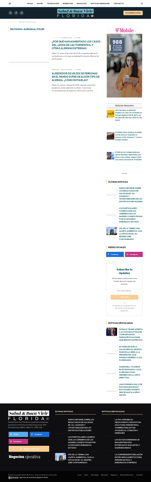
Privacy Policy (129, 308)
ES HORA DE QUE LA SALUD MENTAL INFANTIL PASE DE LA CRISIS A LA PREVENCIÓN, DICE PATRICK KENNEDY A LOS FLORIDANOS (130, 353)
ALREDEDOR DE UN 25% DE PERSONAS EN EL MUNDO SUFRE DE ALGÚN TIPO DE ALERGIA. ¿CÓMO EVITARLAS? (76, 77)
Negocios (82, 3)
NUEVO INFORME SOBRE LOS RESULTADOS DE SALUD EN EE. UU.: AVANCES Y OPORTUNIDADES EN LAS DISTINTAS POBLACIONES (131, 195)
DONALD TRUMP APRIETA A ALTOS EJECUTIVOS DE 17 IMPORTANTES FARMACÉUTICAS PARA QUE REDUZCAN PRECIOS (131, 334)
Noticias (55, 37)
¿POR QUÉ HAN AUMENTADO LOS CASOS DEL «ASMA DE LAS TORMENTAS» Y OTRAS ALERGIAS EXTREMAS (76, 45)
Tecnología (53, 3)
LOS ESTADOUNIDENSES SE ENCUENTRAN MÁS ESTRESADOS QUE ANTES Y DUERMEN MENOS (127, 443)
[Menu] (10, 3)
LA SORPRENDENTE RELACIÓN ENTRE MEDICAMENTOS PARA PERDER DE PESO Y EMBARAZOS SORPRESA (129, 458)
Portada (21, 22)
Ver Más (124, 173)
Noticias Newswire (100, 3)
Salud (40, 3)
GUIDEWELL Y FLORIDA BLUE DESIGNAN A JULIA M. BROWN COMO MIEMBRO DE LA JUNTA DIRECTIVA (130, 372)
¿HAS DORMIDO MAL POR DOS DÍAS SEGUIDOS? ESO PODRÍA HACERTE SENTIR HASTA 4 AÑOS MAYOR (130, 389)
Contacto (119, 3)
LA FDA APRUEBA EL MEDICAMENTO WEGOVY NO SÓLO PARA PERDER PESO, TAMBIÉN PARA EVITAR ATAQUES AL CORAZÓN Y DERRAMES (128, 426)
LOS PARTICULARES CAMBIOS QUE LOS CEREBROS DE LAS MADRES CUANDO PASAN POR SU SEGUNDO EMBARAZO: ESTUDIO (130, 215)
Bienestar (68, 3)
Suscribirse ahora (133, 13)
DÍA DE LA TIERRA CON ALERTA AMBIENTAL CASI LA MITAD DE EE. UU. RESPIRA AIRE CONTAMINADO (130, 233)
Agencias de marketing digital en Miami (33, 477)
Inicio (30, 3)
